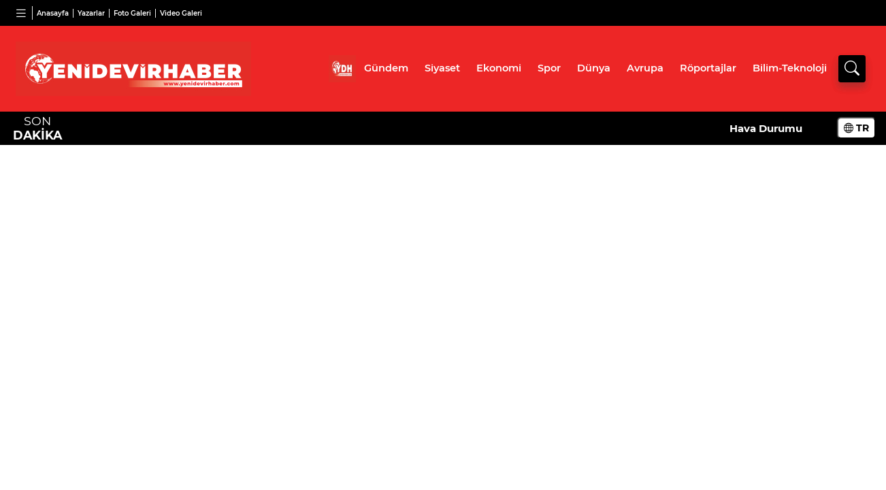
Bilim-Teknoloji (790, 68)
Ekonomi (498, 68)
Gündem (386, 68)
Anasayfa (53, 13)
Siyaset (442, 68)
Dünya (593, 68)
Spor (549, 68)
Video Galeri (181, 13)
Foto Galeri (132, 13)
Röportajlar (708, 68)
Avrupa (645, 68)
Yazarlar (91, 13)
